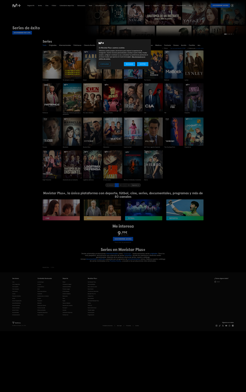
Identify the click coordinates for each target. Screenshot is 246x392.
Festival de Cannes (41, 318)
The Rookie (147, 93)
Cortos (147, 5)
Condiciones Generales (93, 304)
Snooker (64, 323)
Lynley (186, 93)
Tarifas (89, 316)
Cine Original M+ (16, 297)
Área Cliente (90, 302)
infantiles (128, 269)
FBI (165, 126)
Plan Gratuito (181, 5)
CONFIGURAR (104, 64)
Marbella (65, 160)
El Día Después (66, 304)
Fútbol (54, 5)
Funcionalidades (167, 5)
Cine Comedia (15, 302)
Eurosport (65, 321)
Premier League (66, 302)
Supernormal (128, 160)
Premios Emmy (115, 274)
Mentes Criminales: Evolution (132, 193)
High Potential (47, 193)
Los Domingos (40, 295)
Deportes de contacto (68, 318)
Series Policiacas (16, 318)
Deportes (127, 5)
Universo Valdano (67, 306)
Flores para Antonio (41, 304)
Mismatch (106, 160)
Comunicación (91, 325)
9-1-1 (125, 126)
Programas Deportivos (42, 325)
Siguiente (134, 198)
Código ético (90, 309)
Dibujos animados (41, 323)
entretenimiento (134, 272)
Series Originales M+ (17, 314)
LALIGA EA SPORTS (67, 299)
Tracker (45, 160)
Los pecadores (40, 299)
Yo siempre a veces (68, 93)
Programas (138, 5)
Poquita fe (188, 160)
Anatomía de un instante (70, 193)
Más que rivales (108, 126)
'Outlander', (127, 267)
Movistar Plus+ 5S (92, 306)
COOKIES (137, 338)
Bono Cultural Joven (92, 299)
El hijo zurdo (107, 193)
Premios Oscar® (41, 321)
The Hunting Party (169, 160)
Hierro (146, 193)
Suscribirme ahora (220, 5)
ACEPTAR (143, 64)
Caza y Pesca (40, 328)
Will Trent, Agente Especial (152, 160)
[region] (123, 54)
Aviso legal (119, 338)
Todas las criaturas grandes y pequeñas (71, 126)
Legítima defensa (88, 193)
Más (190, 5)
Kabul (85, 93)
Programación (91, 328)
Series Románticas (16, 316)
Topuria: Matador (66, 316)
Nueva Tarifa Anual (92, 321)
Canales (156, 5)
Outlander (46, 93)
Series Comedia (15, 321)
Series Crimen (15, 323)
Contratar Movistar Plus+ (93, 314)
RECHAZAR (129, 64)
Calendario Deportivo (67, 325)
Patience (45, 126)
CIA (145, 126)
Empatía (187, 126)
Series (40, 5)
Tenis (90, 5)
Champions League (67, 297)
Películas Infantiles (16, 309)
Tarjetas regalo (91, 323)
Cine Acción (15, 304)
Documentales (100, 5)
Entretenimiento (16, 328)
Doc (104, 93)
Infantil (111, 5)
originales (153, 267)
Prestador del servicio (108, 338)
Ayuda (217, 295)
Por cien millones (88, 126)
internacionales (112, 267)
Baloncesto (81, 5)
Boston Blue (86, 160)
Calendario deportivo (67, 5)
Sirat (38, 302)
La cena (39, 297)
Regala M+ (31, 5)
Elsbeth (126, 93)
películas (102, 272)
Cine (46, 5)
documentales (91, 272)
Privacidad (128, 338)
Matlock (166, 93)
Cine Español (15, 299)
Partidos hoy (65, 328)
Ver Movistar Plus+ (92, 295)
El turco (39, 311)
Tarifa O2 (90, 318)
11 (128, 198)
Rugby (119, 5)
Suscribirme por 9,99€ (23, 46)
